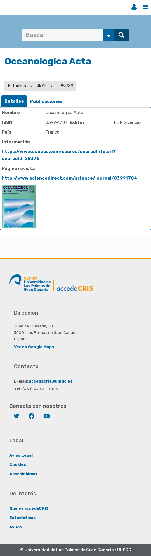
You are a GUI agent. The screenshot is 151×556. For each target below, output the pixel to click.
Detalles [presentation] (14, 101)
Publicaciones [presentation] (46, 101)
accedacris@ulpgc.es (50, 381)
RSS (67, 85)
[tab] (14, 101)
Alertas (46, 85)
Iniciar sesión (134, 6)
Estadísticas (19, 85)
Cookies (17, 464)
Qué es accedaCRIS (29, 508)
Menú (145, 6)
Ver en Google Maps (34, 346)
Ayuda (15, 527)
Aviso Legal (21, 455)
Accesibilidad (23, 473)
